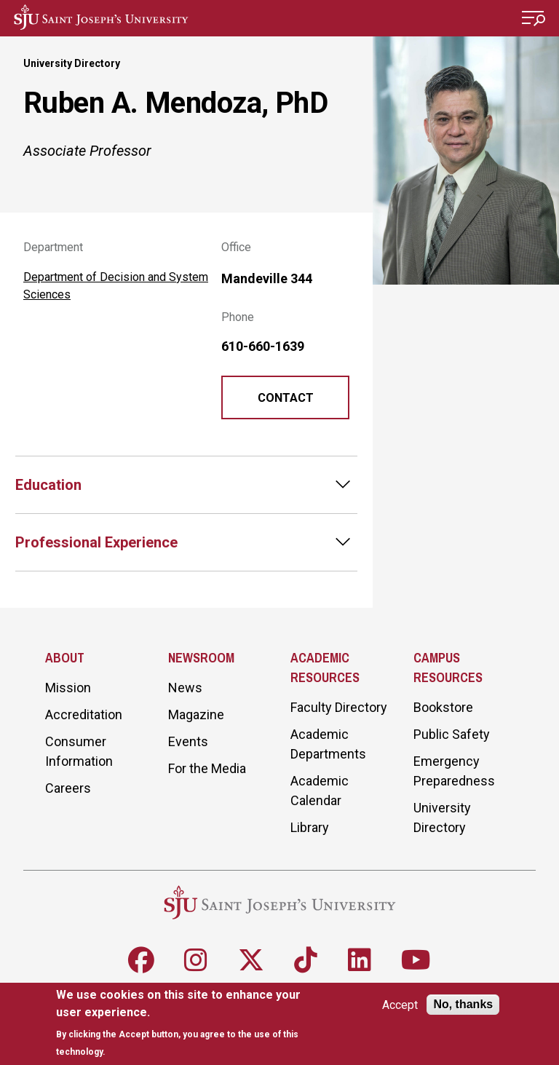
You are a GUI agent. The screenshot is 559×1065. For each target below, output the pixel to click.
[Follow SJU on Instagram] (195, 960)
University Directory (71, 63)
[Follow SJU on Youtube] (416, 960)
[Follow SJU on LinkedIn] (359, 960)
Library (309, 827)
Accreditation (83, 714)
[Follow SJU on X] (251, 960)
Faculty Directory (338, 707)
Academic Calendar (319, 790)
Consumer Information (79, 751)
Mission (68, 687)
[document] (190, 1023)
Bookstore (443, 707)
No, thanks (463, 1004)
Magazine (196, 714)
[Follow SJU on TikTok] (305, 960)
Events (188, 741)
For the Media (207, 768)
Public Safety (451, 734)
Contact (286, 398)
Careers (68, 788)
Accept (400, 1005)
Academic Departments (328, 744)
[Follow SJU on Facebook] (141, 960)
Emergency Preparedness (454, 770)
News (185, 687)
